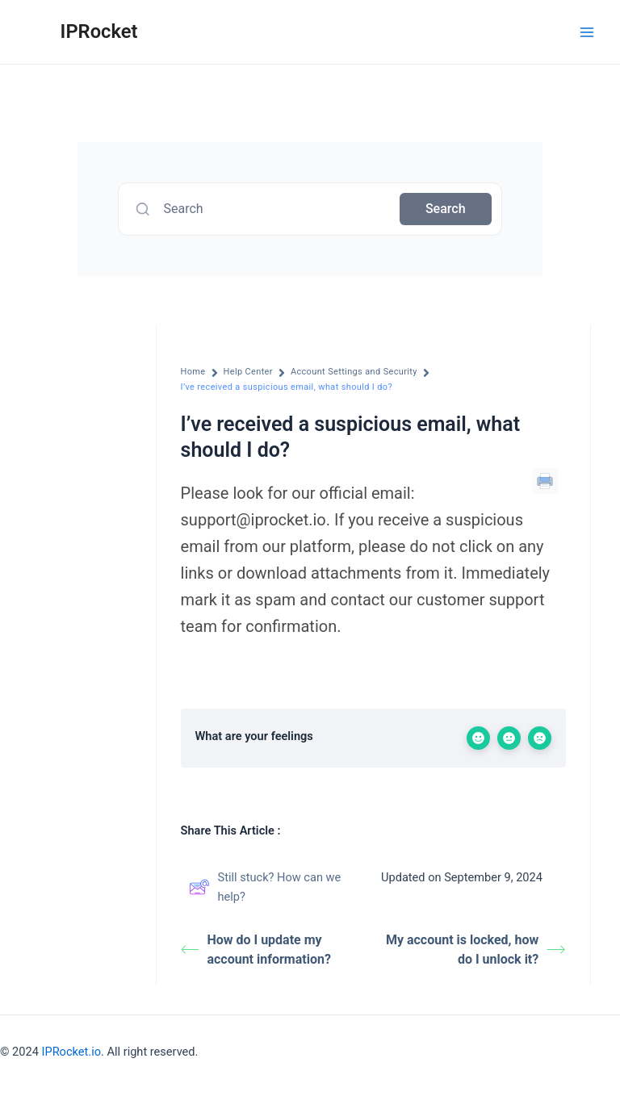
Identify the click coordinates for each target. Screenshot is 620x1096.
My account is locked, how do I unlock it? (476, 949)
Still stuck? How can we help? (265, 887)
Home (193, 371)
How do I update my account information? (256, 949)
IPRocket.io (71, 1051)
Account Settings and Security (354, 371)
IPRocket (99, 31)
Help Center (248, 371)
